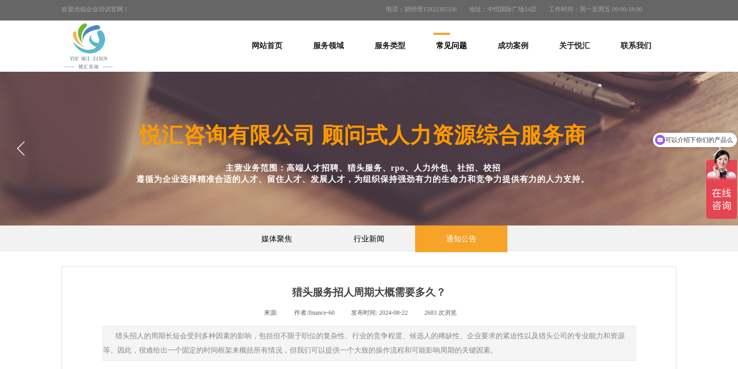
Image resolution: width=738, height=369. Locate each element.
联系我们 (636, 46)
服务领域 (328, 46)
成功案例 (513, 46)
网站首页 (267, 46)
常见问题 (451, 46)
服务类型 (390, 46)
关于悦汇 (574, 46)
